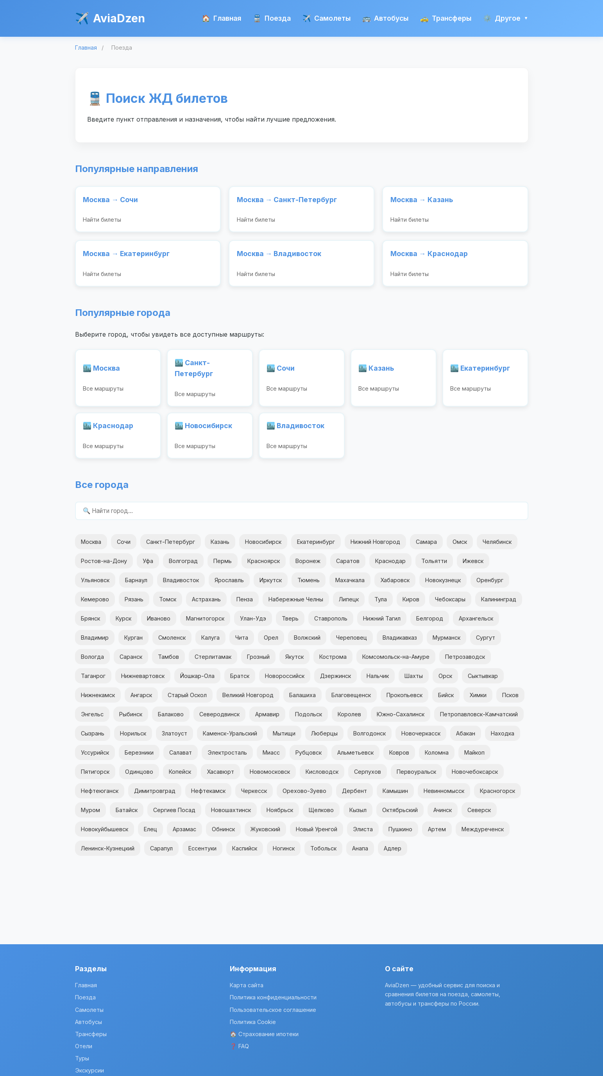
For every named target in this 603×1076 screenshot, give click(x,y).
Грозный (258, 661)
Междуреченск (483, 833)
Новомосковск (270, 776)
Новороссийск (284, 680)
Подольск (308, 718)
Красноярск (263, 564)
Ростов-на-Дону (104, 564)
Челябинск (497, 545)
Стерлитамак (213, 661)
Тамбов (168, 661)
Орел (271, 641)
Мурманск (446, 641)
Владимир (95, 641)
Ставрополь (330, 622)
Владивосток (181, 584)
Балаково (171, 718)
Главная (221, 18)
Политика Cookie (253, 1022)
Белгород (429, 622)
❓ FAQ (239, 1046)
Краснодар (390, 564)
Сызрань (92, 737)
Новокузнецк (443, 584)
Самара (426, 545)
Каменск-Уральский (230, 737)
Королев (349, 718)
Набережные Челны (295, 603)
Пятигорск (95, 776)
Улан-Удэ (253, 622)
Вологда (92, 661)
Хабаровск (395, 584)
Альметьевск (355, 756)
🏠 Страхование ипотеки (264, 1034)
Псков (510, 699)
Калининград (498, 603)
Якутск (294, 661)
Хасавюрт (220, 776)
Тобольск (323, 852)
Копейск (180, 776)
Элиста (363, 833)
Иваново (158, 622)
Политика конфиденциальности (273, 997)
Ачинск (442, 814)
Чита (241, 641)
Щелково (321, 814)
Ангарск (141, 699)
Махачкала (350, 584)
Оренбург (489, 584)
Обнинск (223, 833)
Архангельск (476, 622)
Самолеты (326, 18)
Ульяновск (95, 584)
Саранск (131, 661)
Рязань (134, 603)
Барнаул (136, 584)
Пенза (244, 603)
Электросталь (227, 756)
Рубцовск (308, 756)
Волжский (307, 641)
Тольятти (434, 564)
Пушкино (400, 833)
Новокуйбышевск (104, 833)
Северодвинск (219, 718)
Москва (91, 545)
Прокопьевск (404, 699)
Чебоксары (450, 603)
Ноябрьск (280, 814)
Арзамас (184, 833)
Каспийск (244, 852)
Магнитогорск (205, 622)
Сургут (485, 641)
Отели (83, 1046)
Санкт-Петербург (170, 545)
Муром (90, 814)
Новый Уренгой (316, 833)
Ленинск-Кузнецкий (107, 852)
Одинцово (139, 776)
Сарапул (161, 852)
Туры (82, 1058)
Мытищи (284, 737)
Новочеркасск (420, 737)
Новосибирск (263, 545)
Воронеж (307, 564)
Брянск (90, 622)
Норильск (133, 737)
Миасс (271, 756)
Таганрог (93, 680)
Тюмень (308, 584)
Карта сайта (246, 985)
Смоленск (172, 641)
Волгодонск (369, 737)
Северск (479, 814)
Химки (478, 699)
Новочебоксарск (475, 776)
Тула (380, 603)
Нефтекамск (208, 795)
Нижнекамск (98, 699)
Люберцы (324, 737)
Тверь (290, 622)
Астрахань (206, 603)
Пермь (222, 564)
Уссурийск (95, 756)
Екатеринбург (316, 545)
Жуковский (265, 833)
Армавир (267, 718)
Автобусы (385, 18)
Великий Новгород (248, 699)
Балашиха (302, 699)
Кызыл (358, 814)
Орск (445, 680)
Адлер (392, 852)
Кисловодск (322, 776)
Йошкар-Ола (197, 680)
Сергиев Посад (174, 814)
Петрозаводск (465, 661)
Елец (150, 833)
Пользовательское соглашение (273, 1009)
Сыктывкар (483, 680)
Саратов (348, 564)
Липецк (349, 603)
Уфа (148, 564)
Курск (123, 622)
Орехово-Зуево (304, 795)
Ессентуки (202, 852)
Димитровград (154, 795)
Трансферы (445, 18)
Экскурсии (89, 1070)
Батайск (127, 814)
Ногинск (284, 852)
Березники (139, 756)
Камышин (395, 795)
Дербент (354, 795)
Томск (167, 603)
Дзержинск (335, 680)
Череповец (351, 641)
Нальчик (378, 680)
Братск (239, 680)
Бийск (446, 699)
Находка (502, 737)
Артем (437, 833)
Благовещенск (351, 699)
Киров (411, 603)
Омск (460, 545)
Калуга (210, 641)
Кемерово (95, 603)
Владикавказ (400, 641)
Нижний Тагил (382, 622)
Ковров (399, 756)
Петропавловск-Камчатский (479, 718)
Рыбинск (130, 718)
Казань (220, 545)
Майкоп (474, 756)
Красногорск (497, 795)
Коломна (437, 756)
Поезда (272, 18)
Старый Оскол (187, 699)
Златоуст (174, 737)
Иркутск (270, 584)
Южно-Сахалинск (400, 718)
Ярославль (229, 584)
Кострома (333, 661)
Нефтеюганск (99, 795)
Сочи (124, 545)
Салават (180, 756)
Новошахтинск (231, 814)
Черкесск (254, 795)
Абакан (465, 737)
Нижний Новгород (375, 545)
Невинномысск (444, 795)
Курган (133, 641)
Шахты (413, 680)
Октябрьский (400, 814)
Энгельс (92, 718)
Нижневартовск (143, 680)
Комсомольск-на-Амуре (395, 661)
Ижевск (473, 564)
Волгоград (183, 564)
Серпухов (367, 776)
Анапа (360, 852)
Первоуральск (416, 776)
